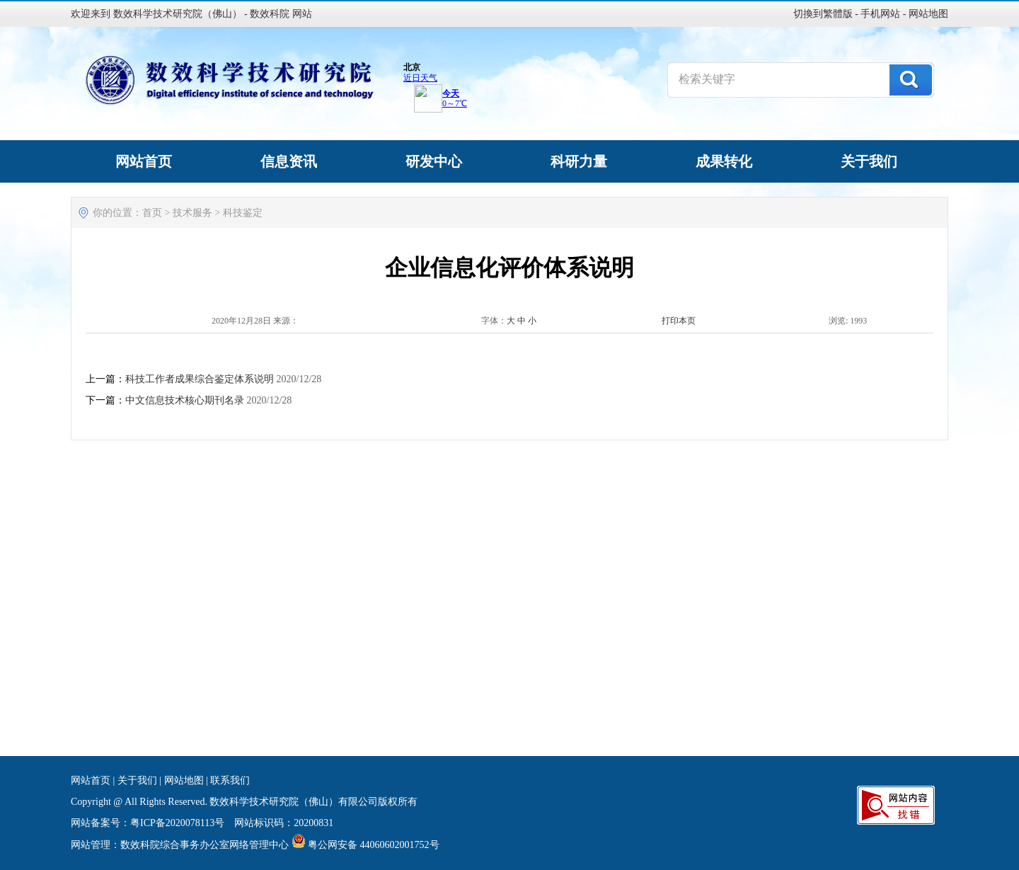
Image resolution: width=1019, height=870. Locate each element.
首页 (152, 212)
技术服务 (192, 212)
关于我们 (137, 780)
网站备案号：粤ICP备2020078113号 (147, 823)
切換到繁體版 (823, 13)
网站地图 (928, 13)
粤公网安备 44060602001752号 (373, 845)
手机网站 (880, 13)
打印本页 (679, 321)
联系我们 (230, 780)
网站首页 (90, 780)
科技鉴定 (243, 212)
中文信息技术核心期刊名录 (184, 400)
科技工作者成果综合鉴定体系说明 (199, 379)
